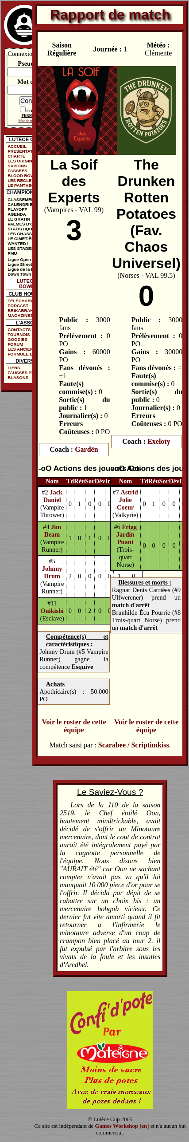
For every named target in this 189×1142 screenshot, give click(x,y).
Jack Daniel (52, 496)
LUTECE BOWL (27, 283)
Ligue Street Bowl (25, 264)
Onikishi (52, 610)
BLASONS (18, 377)
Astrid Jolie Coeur (127, 500)
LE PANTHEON (23, 185)
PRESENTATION (24, 151)
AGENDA (17, 214)
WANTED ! (18, 243)
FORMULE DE (21, 354)
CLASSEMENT (22, 199)
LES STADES (21, 248)
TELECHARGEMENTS (27, 300)
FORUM (15, 344)
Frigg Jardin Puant (126, 534)
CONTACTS (19, 329)
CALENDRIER (21, 204)
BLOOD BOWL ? (24, 175)
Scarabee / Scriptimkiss (133, 745)
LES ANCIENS (22, 349)
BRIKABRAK (20, 310)
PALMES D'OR (22, 223)
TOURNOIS (19, 334)
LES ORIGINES (23, 160)
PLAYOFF (17, 209)
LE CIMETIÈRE (22, 238)
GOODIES (17, 339)
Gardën (86, 449)
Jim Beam (52, 530)
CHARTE (16, 156)
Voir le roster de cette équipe (74, 726)
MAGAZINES (20, 315)
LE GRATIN (19, 219)
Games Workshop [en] (122, 1126)
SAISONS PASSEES (17, 168)
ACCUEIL (17, 146)
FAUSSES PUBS (24, 372)
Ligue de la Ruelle (26, 269)
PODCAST (18, 305)
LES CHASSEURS (26, 233)
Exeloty (158, 441)
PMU (12, 253)
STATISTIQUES (23, 228)
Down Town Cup (24, 274)
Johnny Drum (52, 572)
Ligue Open (19, 259)
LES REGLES (21, 180)
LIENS (14, 367)
